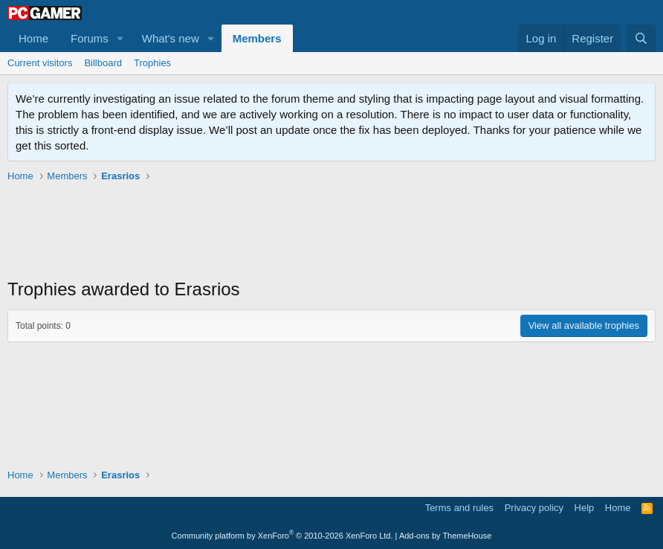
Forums (90, 38)
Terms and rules (459, 507)
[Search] (641, 38)
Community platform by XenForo (282, 535)
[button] (120, 38)
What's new (170, 38)
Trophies (152, 62)
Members (257, 38)
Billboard (103, 62)
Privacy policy (534, 507)
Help (585, 507)
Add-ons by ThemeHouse (445, 535)
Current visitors (39, 62)
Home (33, 38)
